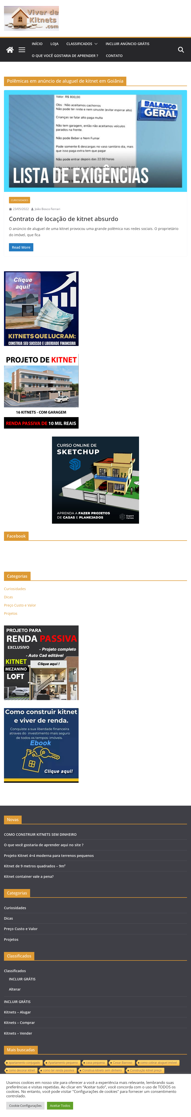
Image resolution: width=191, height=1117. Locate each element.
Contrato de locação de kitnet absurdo (63, 219)
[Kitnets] (41, 274)
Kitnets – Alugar (17, 1012)
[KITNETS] (41, 711)
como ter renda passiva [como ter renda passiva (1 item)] (58, 1070)
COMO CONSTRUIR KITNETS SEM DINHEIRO (40, 834)
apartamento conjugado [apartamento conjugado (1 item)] (24, 1062)
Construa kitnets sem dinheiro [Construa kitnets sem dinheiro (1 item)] (102, 1070)
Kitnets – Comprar (19, 1022)
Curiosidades (19, 200)
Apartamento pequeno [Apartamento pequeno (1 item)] (63, 1062)
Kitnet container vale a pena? (28, 876)
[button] (95, 43)
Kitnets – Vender (18, 1033)
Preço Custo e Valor (20, 605)
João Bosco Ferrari (47, 209)
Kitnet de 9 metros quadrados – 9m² (34, 866)
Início (37, 43)
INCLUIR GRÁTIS (22, 979)
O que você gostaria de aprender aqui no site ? (43, 844)
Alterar (15, 989)
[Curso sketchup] (95, 439)
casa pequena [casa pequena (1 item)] (95, 1062)
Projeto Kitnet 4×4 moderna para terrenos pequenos (49, 855)
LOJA (54, 43)
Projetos (10, 613)
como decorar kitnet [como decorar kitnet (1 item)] (22, 1070)
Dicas (8, 597)
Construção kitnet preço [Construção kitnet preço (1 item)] (146, 1070)
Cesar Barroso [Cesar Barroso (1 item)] (122, 1062)
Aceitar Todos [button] (60, 1105)
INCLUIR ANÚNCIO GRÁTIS (127, 43)
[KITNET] (41, 357)
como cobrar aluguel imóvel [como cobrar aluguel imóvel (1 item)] (159, 1062)
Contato (114, 55)
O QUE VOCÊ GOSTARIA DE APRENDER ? (65, 55)
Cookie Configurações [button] (25, 1105)
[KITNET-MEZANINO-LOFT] (41, 628)
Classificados (79, 43)
